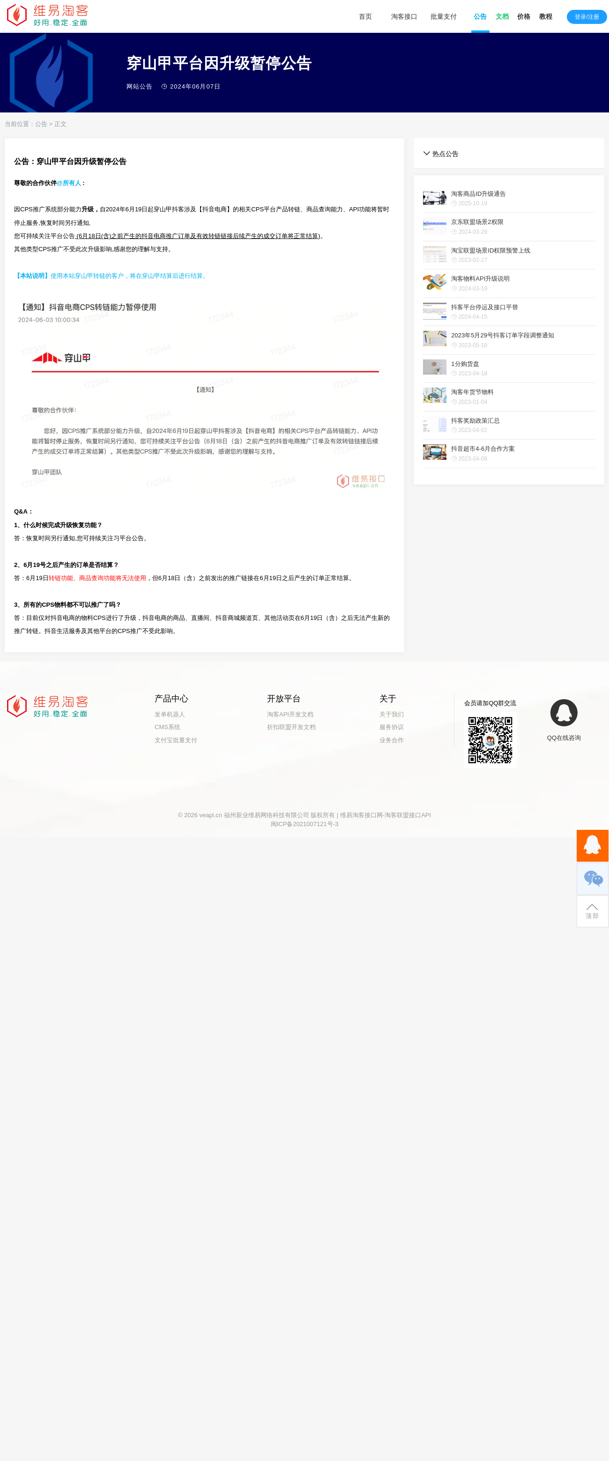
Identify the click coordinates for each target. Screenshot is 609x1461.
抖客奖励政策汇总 (475, 420)
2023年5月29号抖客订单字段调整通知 (502, 335)
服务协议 (391, 726)
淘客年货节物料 (472, 391)
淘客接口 (404, 16)
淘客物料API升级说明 (480, 278)
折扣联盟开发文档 (291, 726)
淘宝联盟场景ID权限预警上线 (490, 250)
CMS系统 (167, 726)
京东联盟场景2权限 (477, 221)
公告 (41, 123)
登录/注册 (587, 17)
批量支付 (444, 16)
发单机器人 (170, 714)
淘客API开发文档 (290, 714)
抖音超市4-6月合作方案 (483, 448)
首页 (365, 16)
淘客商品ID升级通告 (478, 193)
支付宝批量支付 (176, 740)
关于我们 (391, 714)
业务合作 (391, 740)
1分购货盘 (465, 363)
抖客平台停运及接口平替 (484, 307)
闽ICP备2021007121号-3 (305, 823)
